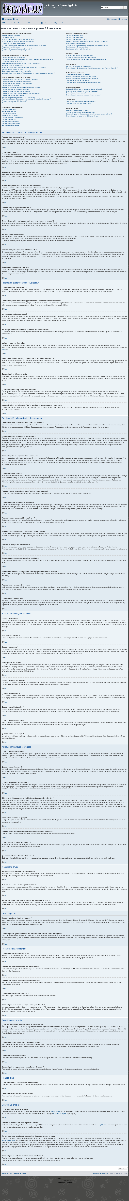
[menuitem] (15, 19)
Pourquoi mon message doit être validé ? (14, 101)
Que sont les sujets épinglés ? (11, 121)
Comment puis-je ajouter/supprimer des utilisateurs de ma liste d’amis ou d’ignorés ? (92, 68)
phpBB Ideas (103, 1125)
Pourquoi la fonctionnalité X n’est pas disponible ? (81, 112)
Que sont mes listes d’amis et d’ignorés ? (78, 66)
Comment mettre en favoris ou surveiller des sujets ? (82, 91)
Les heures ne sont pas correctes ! (12, 61)
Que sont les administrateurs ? (75, 35)
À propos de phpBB (59, 1113)
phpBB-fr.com (68, 1180)
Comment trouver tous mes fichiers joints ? (79, 103)
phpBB (4, 349)
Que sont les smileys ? (9, 113)
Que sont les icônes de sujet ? (11, 125)
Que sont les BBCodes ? (9, 109)
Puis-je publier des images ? (10, 115)
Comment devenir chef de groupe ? (76, 43)
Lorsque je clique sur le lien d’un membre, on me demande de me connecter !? (28, 73)
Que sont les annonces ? (9, 119)
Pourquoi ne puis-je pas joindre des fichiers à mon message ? (21, 93)
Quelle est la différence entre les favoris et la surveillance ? (84, 89)
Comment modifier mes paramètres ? (13, 57)
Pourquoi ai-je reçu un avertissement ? (14, 95)
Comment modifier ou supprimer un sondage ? (16, 89)
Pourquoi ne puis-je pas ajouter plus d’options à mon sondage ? (21, 87)
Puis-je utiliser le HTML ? (9, 111)
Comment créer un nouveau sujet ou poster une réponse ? (20, 79)
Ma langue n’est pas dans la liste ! (12, 65)
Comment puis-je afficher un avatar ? (13, 69)
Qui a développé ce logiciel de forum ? (77, 110)
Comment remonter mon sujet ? (11, 103)
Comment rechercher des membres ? (77, 80)
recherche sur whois (8, 1140)
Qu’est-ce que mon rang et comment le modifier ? (17, 71)
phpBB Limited (55, 1111)
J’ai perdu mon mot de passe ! (11, 47)
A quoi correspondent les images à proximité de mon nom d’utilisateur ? (24, 67)
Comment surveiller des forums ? (76, 93)
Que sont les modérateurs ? (74, 37)
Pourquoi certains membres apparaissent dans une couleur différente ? (87, 45)
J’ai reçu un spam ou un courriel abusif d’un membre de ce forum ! (86, 59)
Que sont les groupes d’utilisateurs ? (77, 39)
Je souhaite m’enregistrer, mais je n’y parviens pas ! (18, 39)
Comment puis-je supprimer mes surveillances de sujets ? (83, 95)
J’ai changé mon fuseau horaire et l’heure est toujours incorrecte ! (22, 63)
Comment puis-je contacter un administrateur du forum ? (83, 116)
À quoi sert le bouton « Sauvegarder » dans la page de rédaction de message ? (26, 99)
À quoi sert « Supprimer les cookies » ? (14, 51)
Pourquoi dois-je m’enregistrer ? (12, 35)
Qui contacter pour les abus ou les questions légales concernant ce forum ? (89, 114)
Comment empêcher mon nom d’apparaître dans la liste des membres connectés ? (27, 59)
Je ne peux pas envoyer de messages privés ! (80, 55)
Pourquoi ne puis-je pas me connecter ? (14, 43)
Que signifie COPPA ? (8, 37)
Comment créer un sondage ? (11, 85)
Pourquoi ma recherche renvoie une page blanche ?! (82, 78)
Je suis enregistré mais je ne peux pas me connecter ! (18, 41)
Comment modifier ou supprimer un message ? (16, 81)
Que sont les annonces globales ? (12, 117)
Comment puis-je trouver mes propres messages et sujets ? (84, 82)
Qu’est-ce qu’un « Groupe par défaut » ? (78, 47)
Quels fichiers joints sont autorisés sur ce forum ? (81, 101)
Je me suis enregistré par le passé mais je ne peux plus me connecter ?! (24, 45)
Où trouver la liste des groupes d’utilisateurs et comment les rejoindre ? (87, 41)
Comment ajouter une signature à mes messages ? (17, 83)
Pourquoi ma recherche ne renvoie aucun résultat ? (81, 76)
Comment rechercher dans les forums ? (78, 74)
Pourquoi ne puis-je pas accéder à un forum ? (16, 91)
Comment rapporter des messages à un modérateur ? (18, 97)
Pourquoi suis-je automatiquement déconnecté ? (17, 49)
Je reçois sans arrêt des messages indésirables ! (81, 57)
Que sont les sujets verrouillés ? (12, 123)
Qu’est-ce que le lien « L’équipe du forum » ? (79, 49)
